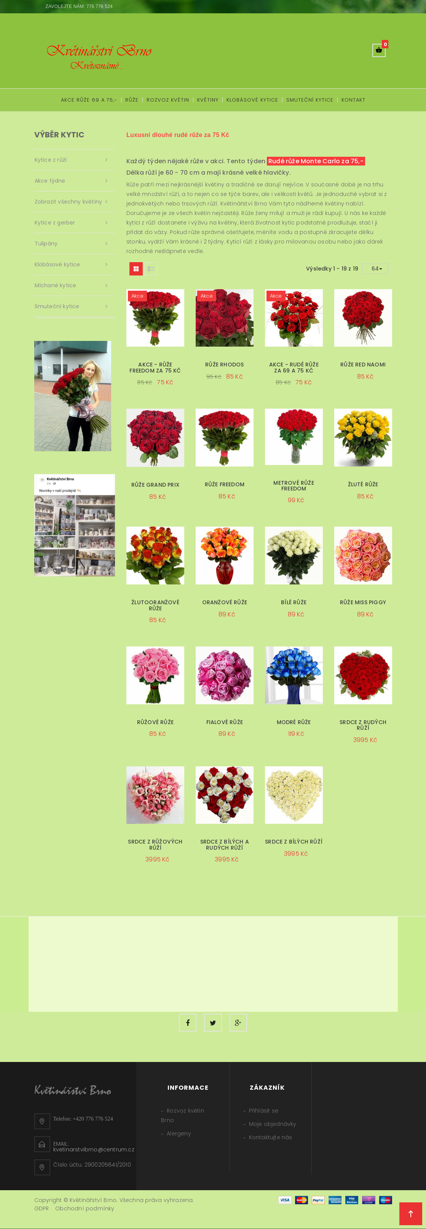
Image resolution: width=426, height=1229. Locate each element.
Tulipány (46, 243)
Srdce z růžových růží (155, 844)
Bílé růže (293, 602)
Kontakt (353, 99)
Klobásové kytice (252, 99)
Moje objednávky (273, 1124)
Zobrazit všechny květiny (68, 201)
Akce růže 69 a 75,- (89, 99)
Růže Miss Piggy (363, 602)
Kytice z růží (51, 160)
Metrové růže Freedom (293, 485)
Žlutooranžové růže (155, 605)
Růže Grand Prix (155, 485)
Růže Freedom (224, 484)
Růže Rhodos (224, 364)
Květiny (208, 99)
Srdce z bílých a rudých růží (224, 844)
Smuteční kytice (309, 99)
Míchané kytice (56, 285)
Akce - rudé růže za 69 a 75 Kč (294, 367)
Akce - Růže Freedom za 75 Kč (155, 367)
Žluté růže (363, 484)
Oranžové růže (224, 602)
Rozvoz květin (168, 99)
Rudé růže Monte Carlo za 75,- (316, 161)
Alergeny (179, 1134)
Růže (132, 99)
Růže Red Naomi (363, 364)
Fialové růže (224, 722)
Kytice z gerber (55, 222)
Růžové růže (155, 722)
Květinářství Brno (243, 203)
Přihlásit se (263, 1111)
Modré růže (294, 722)
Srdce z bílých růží (293, 841)
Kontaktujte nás (270, 1137)
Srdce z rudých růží (363, 725)
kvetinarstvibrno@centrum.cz (93, 1150)
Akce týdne (50, 181)
